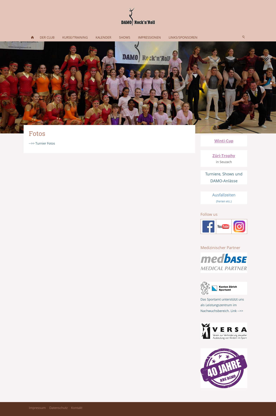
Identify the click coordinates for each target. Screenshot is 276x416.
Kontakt (76, 408)
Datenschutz (58, 408)
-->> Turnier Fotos (42, 143)
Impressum (37, 408)
